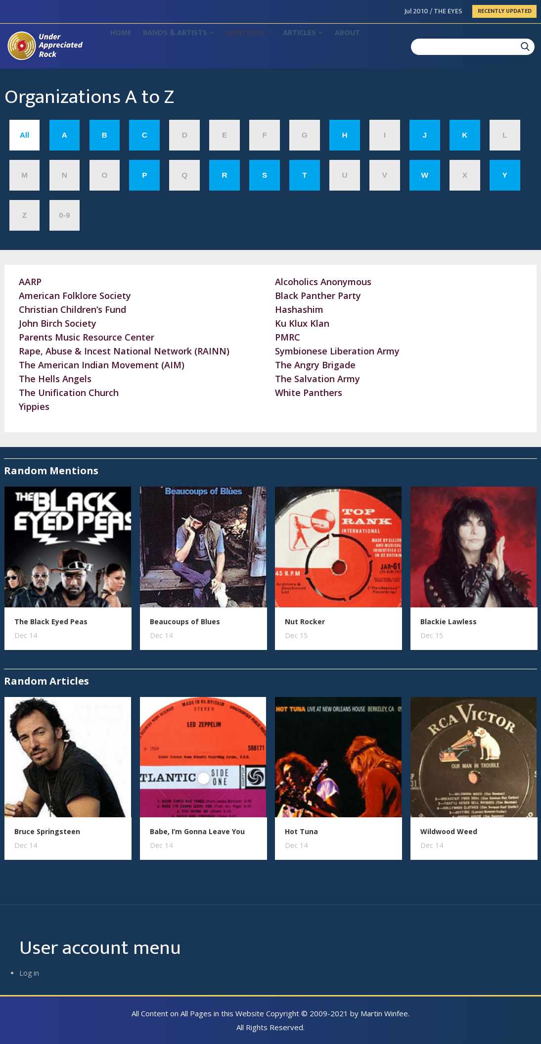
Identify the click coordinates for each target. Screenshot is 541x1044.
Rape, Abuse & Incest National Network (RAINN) (124, 351)
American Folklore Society (75, 295)
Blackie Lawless (448, 621)
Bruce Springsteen (47, 831)
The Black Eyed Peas (51, 621)
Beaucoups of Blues (185, 621)
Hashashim (299, 309)
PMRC (287, 337)
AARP (30, 282)
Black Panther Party (318, 295)
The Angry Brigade (315, 365)
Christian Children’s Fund (72, 309)
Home (124, 47)
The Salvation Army (317, 379)
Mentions (269, 47)
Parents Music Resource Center (86, 337)
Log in (29, 973)
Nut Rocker (305, 621)
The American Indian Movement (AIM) (101, 365)
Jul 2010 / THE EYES (433, 11)
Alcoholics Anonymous (323, 282)
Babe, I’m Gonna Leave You (197, 831)
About (384, 47)
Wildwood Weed (448, 831)
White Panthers (308, 392)
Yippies (34, 406)
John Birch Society (57, 323)
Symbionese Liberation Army (337, 351)
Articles (332, 47)
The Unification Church (69, 392)
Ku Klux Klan (302, 323)
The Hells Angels (55, 379)
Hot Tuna (301, 831)
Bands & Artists (190, 47)
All (25, 135)
